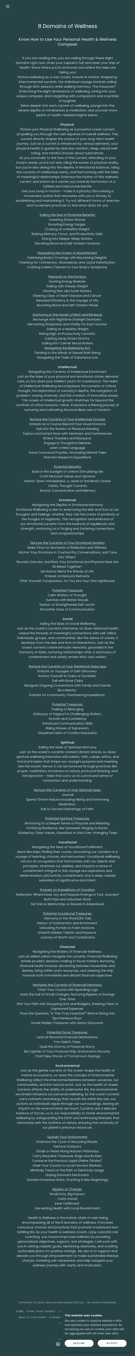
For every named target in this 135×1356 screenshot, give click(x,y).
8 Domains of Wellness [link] (66, 1317)
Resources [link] (67, 1323)
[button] (7, 6)
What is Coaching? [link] (33, 1317)
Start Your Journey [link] (41, 1311)
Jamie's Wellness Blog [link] (74, 1311)
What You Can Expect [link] (100, 1317)
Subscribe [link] (111, 1311)
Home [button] (20, 1311)
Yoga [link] (97, 1311)
